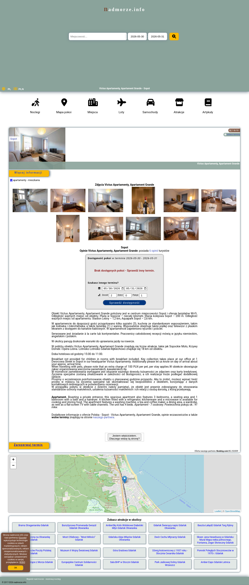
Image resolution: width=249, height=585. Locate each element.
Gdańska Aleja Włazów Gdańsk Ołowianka (125, 538)
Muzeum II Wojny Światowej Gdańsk (79, 550)
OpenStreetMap (232, 511)
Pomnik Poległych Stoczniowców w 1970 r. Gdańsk (215, 552)
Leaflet (218, 511)
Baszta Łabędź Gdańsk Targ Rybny (215, 525)
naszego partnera (103, 417)
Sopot (13, 138)
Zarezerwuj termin (28, 444)
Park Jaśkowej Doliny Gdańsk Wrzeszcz (170, 563)
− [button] (13, 466)
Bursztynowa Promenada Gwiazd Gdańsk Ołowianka (79, 526)
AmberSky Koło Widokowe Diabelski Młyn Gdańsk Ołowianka (124, 526)
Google (22, 537)
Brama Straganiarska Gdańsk (33, 525)
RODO (22, 562)
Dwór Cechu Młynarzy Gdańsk (169, 537)
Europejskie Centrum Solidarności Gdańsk (78, 563)
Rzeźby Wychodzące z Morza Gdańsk (33, 562)
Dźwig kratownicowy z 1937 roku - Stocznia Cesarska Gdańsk (170, 552)
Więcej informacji (28, 172)
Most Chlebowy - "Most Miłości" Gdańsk (79, 538)
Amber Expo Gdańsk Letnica (215, 562)
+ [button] (13, 460)
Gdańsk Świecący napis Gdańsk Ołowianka (169, 526)
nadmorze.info (124, 9)
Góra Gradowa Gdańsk (124, 550)
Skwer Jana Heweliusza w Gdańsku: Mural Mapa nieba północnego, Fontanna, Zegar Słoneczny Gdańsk (215, 540)
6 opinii (153, 250)
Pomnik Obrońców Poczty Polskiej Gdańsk (33, 552)
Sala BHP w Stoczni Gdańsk (124, 562)
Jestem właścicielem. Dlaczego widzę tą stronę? (124, 437)
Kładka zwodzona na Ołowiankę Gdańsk (33, 538)
